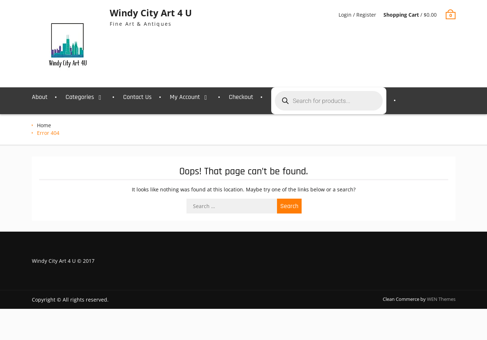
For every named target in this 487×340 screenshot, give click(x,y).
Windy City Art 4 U (151, 13)
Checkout (241, 97)
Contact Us (137, 97)
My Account (185, 97)
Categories (80, 97)
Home (44, 125)
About (39, 97)
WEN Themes (441, 299)
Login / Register (357, 14)
